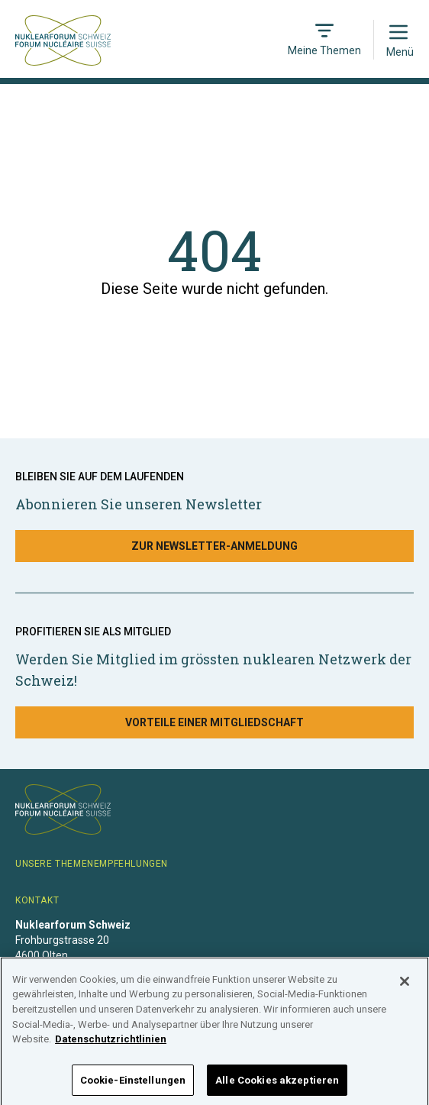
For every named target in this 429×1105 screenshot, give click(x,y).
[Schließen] (404, 986)
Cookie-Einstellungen (133, 1084)
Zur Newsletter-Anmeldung (214, 546)
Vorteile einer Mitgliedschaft (214, 722)
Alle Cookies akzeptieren (277, 1084)
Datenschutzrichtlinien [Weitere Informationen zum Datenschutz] (110, 1043)
